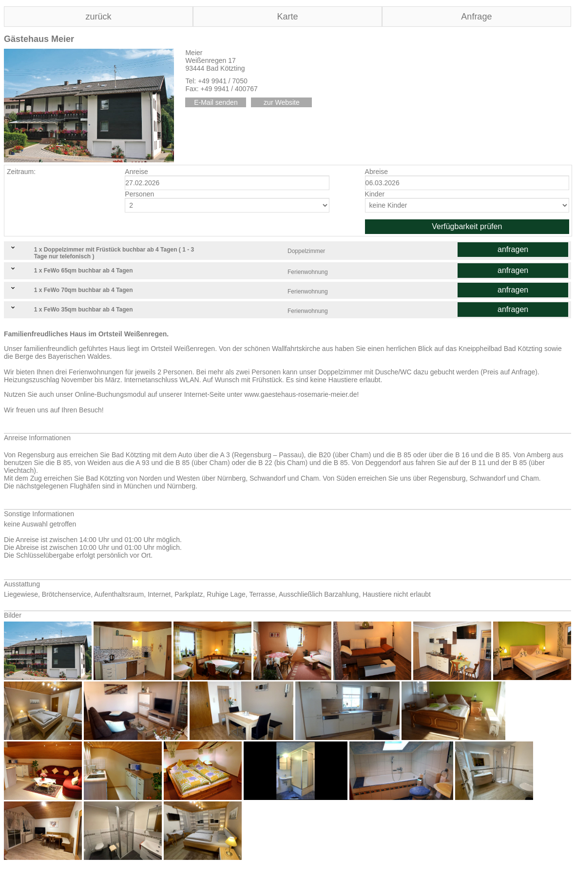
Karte (287, 16)
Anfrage (476, 16)
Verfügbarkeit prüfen (467, 226)
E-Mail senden (216, 102)
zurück (98, 16)
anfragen (513, 249)
